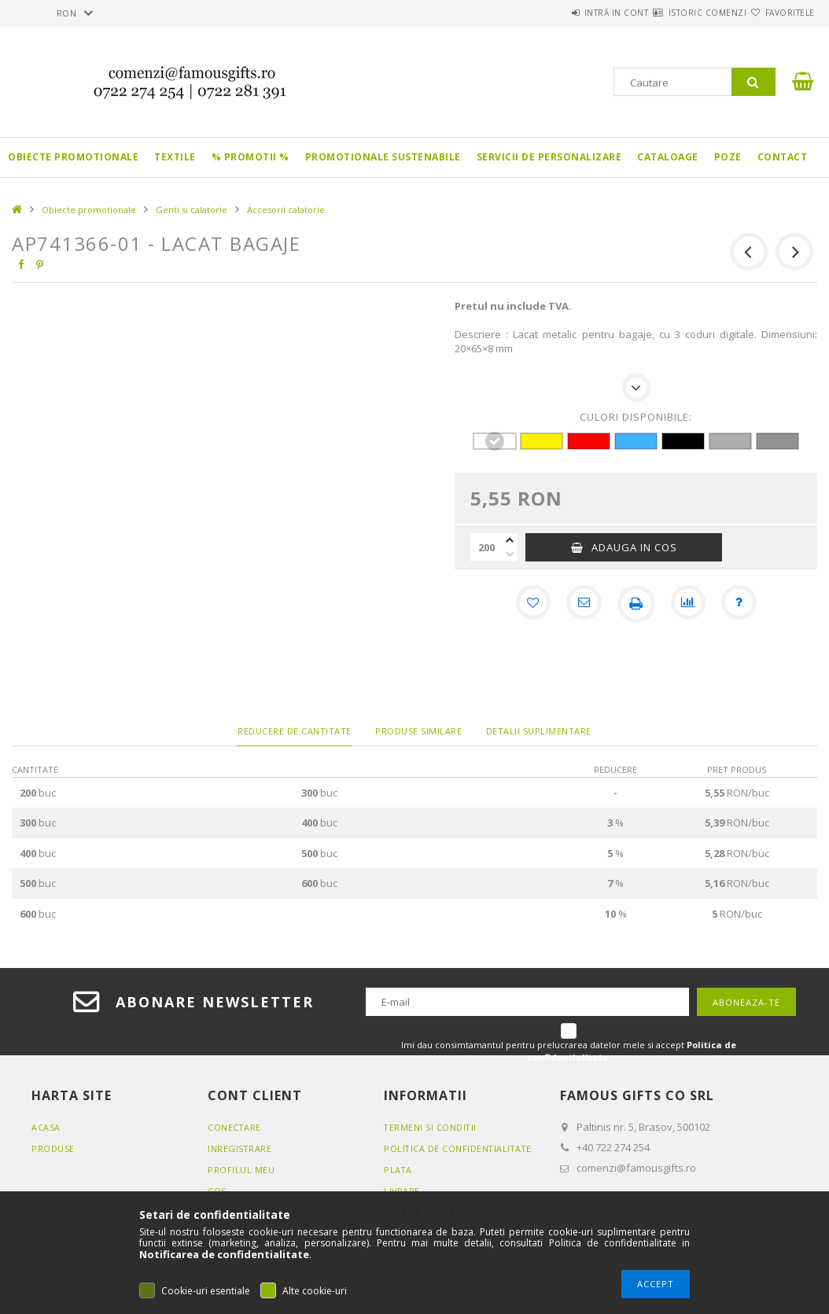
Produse (53, 1148)
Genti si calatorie (191, 209)
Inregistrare (240, 1148)
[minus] (510, 554)
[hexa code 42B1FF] (636, 441)
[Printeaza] (636, 604)
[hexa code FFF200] (541, 441)
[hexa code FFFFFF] (494, 441)
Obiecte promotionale (73, 157)
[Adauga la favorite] (529, 604)
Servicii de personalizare (549, 157)
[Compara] (690, 604)
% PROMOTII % (250, 157)
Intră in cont (569, 12)
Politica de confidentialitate (459, 1148)
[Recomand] (583, 604)
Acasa (46, 1127)
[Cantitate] (486, 547)
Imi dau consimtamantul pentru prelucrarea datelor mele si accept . (568, 1051)
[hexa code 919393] (777, 441)
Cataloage (667, 157)
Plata (398, 1170)
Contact (782, 157)
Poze (728, 157)
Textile (175, 157)
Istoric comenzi (679, 12)
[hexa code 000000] (683, 441)
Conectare (235, 1127)
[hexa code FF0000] (589, 441)
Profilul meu (241, 1170)
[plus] (510, 540)
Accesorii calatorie (286, 209)
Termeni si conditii (431, 1127)
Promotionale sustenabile (383, 157)
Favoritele (780, 12)
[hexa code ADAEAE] (730, 441)
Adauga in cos (634, 547)
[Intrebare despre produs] (743, 604)
